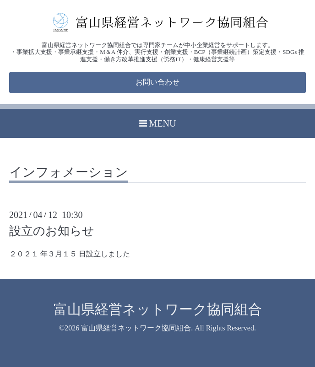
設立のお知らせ (51, 231)
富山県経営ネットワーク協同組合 (158, 309)
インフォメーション (68, 172)
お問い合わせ (157, 82)
